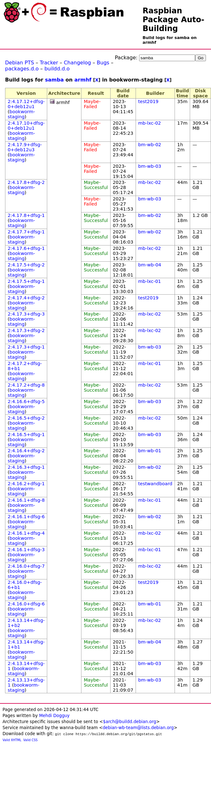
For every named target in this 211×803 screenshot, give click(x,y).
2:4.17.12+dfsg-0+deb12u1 (26, 104)
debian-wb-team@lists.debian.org (138, 727)
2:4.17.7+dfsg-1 (26, 231)
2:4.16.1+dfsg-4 (26, 533)
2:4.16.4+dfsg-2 (26, 450)
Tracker (49, 63)
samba (54, 80)
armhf (83, 80)
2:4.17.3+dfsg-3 (26, 314)
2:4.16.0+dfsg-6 (26, 603)
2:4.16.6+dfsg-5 (26, 401)
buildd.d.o (57, 69)
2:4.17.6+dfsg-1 (26, 248)
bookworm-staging (21, 114)
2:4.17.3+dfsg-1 (26, 346)
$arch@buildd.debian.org (129, 721)
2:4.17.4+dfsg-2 (26, 297)
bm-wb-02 (149, 144)
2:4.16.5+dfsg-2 (26, 418)
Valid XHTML (12, 740)
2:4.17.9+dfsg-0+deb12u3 (25, 147)
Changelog (77, 63)
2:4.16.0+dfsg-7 (26, 566)
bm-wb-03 (149, 166)
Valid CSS (30, 740)
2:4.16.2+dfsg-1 (26, 483)
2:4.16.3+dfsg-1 (26, 467)
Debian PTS (19, 63)
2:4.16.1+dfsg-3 (26, 549)
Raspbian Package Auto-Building (173, 19)
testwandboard (155, 483)
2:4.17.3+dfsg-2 (26, 330)
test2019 (148, 101)
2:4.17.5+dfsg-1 (26, 281)
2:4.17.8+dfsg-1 (26, 215)
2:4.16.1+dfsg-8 (26, 500)
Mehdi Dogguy (54, 715)
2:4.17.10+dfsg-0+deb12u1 (26, 126)
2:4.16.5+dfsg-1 (26, 434)
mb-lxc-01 (149, 281)
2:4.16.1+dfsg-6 (26, 516)
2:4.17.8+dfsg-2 (26, 182)
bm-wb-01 (149, 450)
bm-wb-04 (149, 264)
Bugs (103, 63)
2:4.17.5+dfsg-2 (26, 264)
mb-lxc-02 (149, 123)
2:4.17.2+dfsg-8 (26, 385)
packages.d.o (22, 69)
